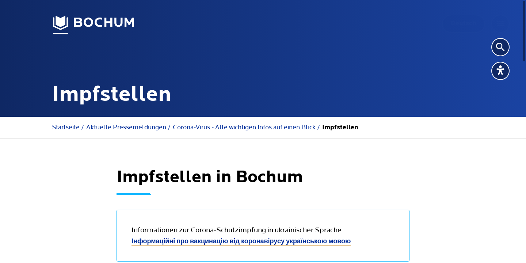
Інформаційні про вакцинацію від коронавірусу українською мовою (241, 241)
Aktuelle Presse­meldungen (126, 127)
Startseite (66, 127)
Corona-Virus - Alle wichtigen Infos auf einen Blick (244, 127)
